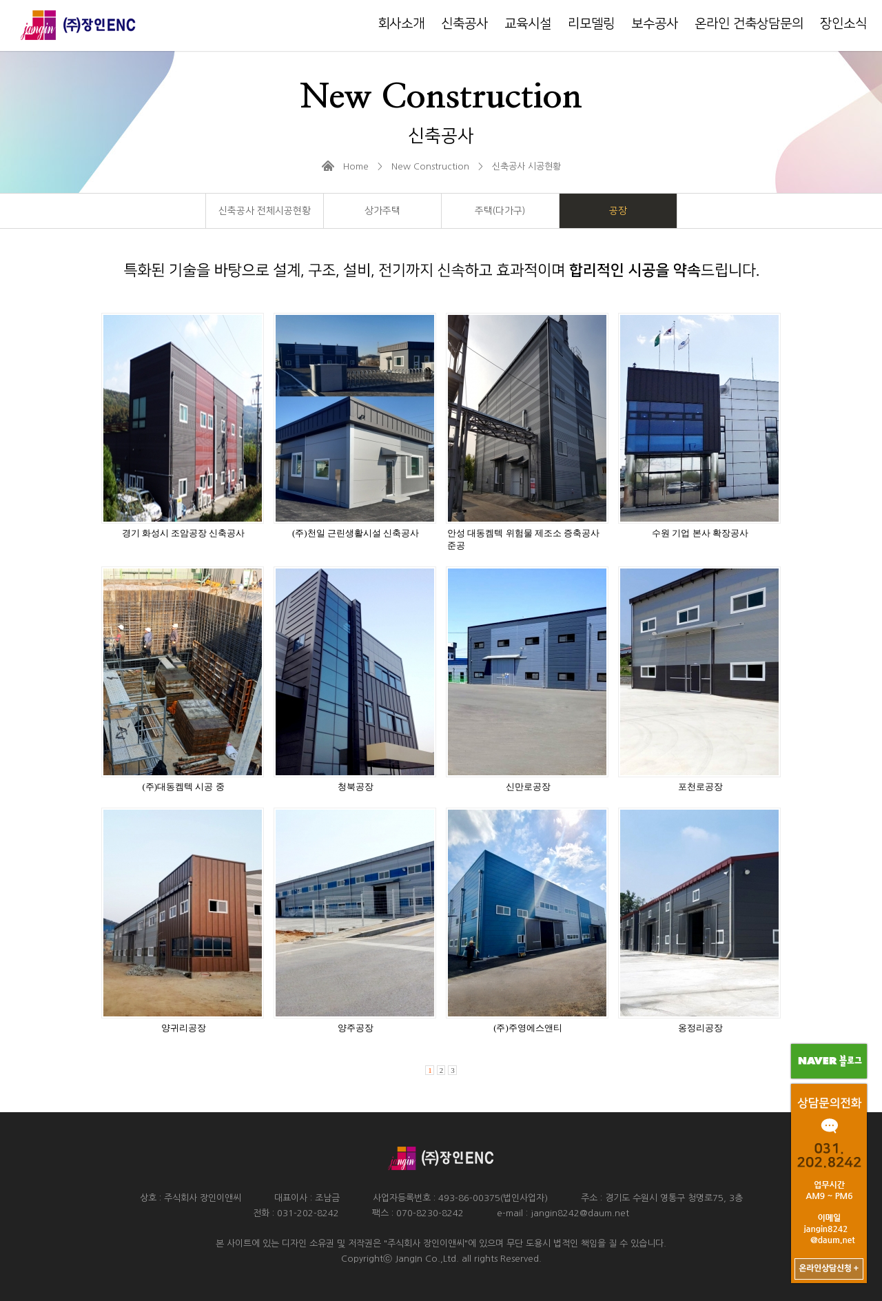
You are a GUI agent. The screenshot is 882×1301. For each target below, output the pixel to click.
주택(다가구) (500, 210)
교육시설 (527, 24)
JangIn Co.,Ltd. (427, 1258)
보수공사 (654, 24)
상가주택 (382, 210)
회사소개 (401, 24)
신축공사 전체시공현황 (264, 210)
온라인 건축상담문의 (749, 24)
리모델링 (591, 24)
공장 (618, 210)
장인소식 (843, 24)
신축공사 (464, 24)
